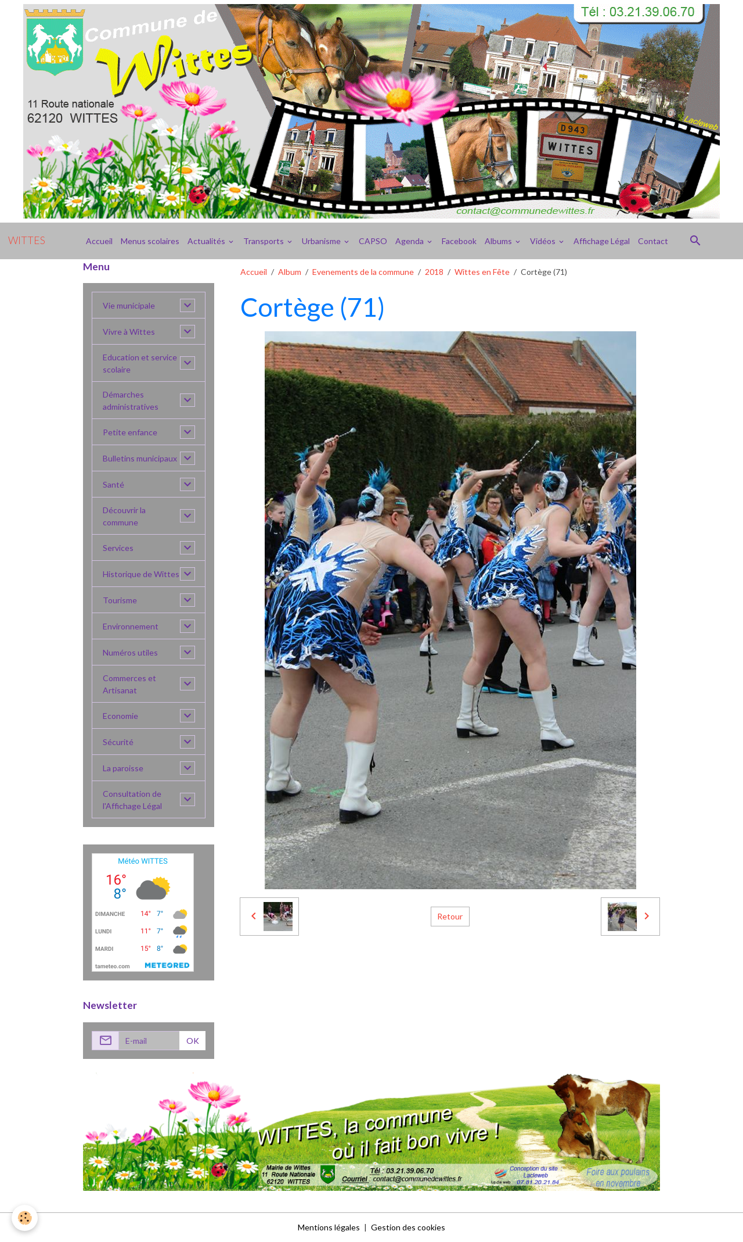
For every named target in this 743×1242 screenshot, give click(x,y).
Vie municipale (129, 305)
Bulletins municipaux (140, 458)
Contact (653, 241)
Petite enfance (130, 432)
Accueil (99, 241)
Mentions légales (329, 1227)
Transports (264, 241)
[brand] (26, 240)
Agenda (410, 241)
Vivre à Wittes (129, 332)
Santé (113, 484)
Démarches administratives (130, 400)
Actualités (207, 241)
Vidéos (543, 241)
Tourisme (120, 600)
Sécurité (118, 742)
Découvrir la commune (124, 516)
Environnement (130, 626)
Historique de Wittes (141, 574)
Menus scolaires (150, 241)
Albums (499, 241)
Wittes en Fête (482, 272)
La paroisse (123, 768)
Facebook (459, 241)
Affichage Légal (602, 241)
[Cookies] (25, 1218)
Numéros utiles (130, 652)
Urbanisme (322, 241)
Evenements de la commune (363, 272)
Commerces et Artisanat (129, 684)
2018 (434, 272)
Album (289, 272)
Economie (120, 716)
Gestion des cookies (408, 1227)
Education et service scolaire (140, 363)
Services (118, 548)
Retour (450, 916)
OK (192, 1041)
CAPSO (373, 241)
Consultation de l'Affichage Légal (132, 800)
